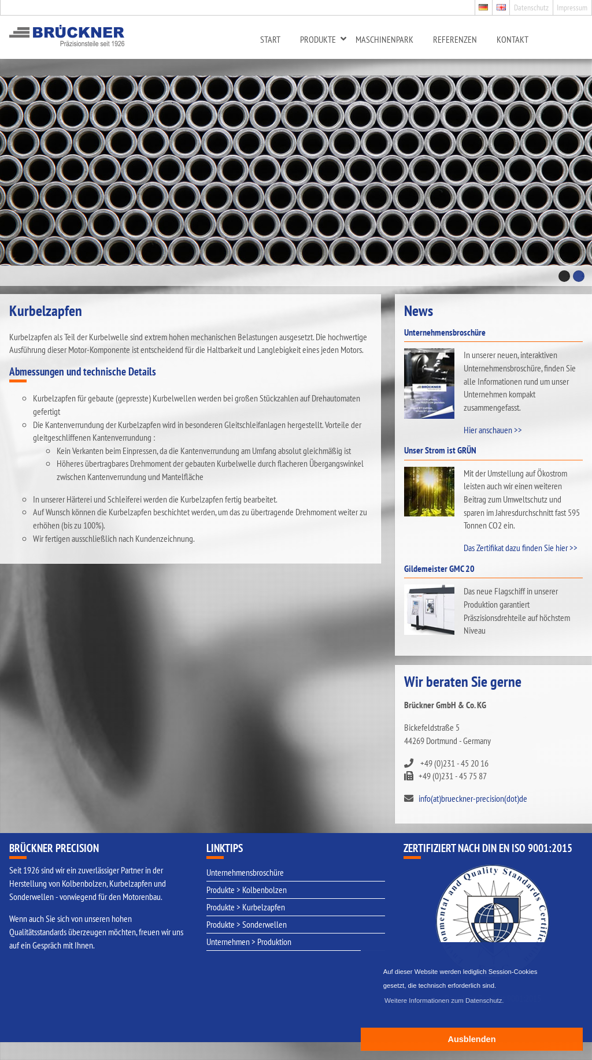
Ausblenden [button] (471, 1039)
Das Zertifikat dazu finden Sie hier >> (521, 547)
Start (270, 39)
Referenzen (455, 39)
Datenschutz (531, 7)
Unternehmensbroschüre (245, 872)
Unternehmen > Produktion (248, 941)
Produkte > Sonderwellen (246, 924)
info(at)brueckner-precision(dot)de (473, 798)
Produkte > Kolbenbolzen (246, 889)
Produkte (318, 39)
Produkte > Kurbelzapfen (245, 907)
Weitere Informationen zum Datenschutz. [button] (444, 1000)
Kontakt (512, 39)
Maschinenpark (384, 39)
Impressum (572, 7)
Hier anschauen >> (493, 429)
